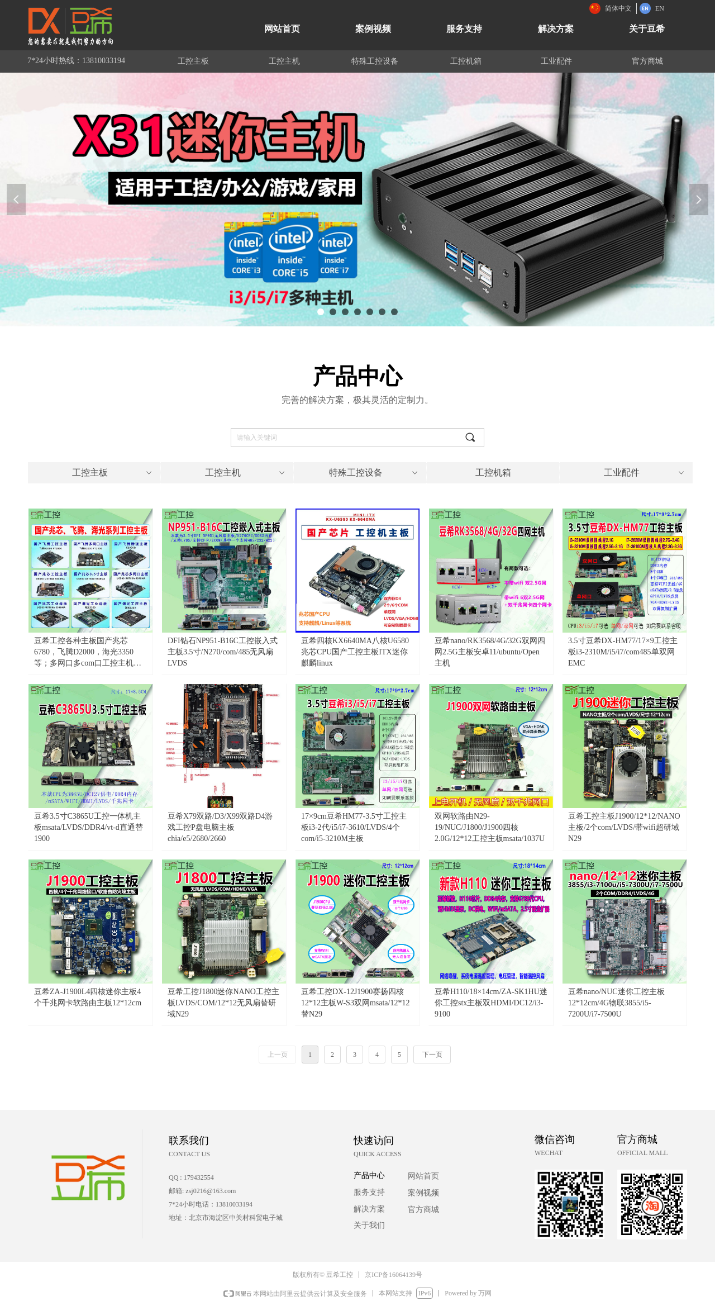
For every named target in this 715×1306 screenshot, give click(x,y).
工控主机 (246, 472)
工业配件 (645, 472)
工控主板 (113, 472)
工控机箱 (493, 472)
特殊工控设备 (374, 472)
